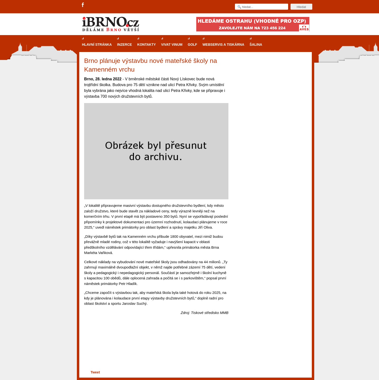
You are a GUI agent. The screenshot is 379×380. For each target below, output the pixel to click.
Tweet (95, 372)
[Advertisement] (155, 350)
